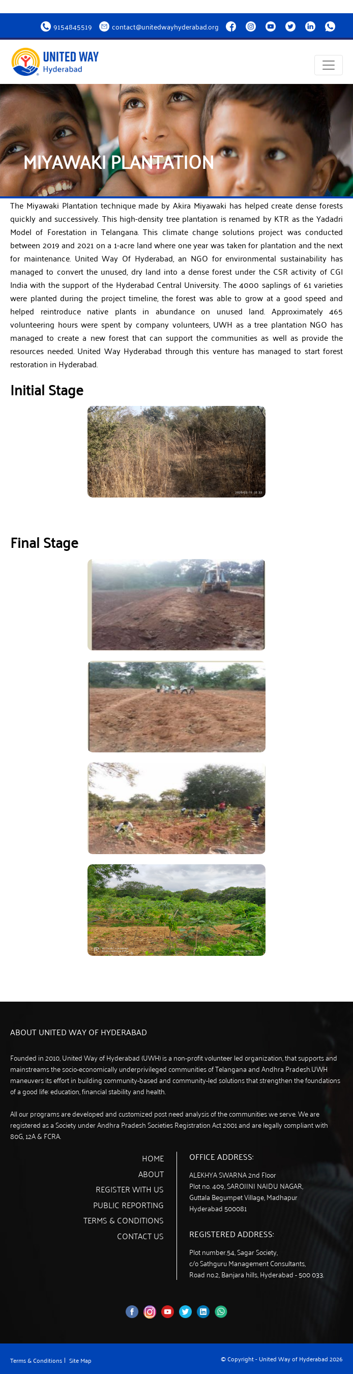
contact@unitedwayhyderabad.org (165, 26)
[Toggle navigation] (328, 65)
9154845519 (72, 26)
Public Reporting (128, 1204)
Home (153, 1158)
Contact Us (140, 1236)
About (151, 1173)
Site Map (80, 1360)
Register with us (130, 1189)
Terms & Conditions (123, 1220)
